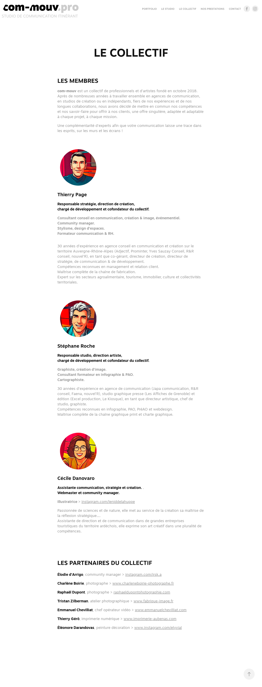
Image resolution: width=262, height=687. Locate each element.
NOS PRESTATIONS (212, 9)
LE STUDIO (167, 9)
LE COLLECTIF (187, 9)
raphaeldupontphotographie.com (142, 592)
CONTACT (235, 9)
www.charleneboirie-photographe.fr (143, 583)
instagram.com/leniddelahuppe (108, 501)
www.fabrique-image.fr (153, 601)
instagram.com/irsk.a (143, 574)
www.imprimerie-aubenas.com (150, 618)
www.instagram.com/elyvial (158, 627)
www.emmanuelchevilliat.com (161, 609)
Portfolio (149, 9)
